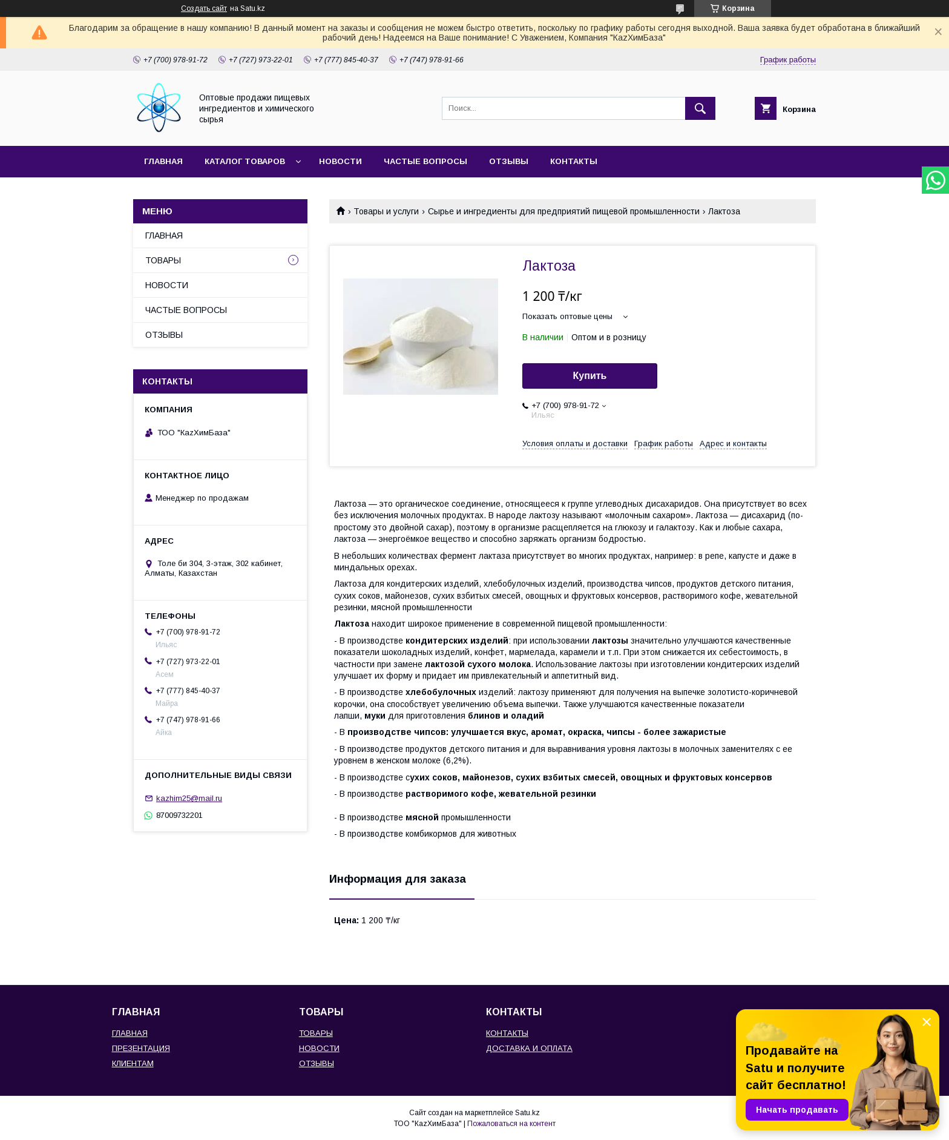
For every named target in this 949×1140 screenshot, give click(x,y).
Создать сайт (204, 8)
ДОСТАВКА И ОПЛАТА (529, 1048)
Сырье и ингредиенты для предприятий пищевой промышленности (564, 211)
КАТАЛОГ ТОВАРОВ (245, 161)
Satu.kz (527, 1113)
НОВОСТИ (340, 161)
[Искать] (700, 108)
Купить (590, 376)
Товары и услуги (386, 211)
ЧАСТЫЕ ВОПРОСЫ (425, 161)
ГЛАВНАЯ (163, 161)
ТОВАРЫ (163, 260)
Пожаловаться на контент (511, 1123)
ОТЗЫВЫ (508, 161)
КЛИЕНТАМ (133, 1063)
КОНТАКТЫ (573, 161)
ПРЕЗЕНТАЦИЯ (141, 1048)
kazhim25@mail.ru (189, 798)
